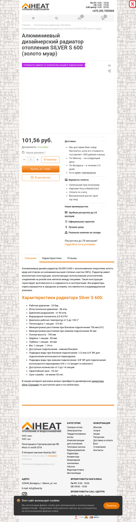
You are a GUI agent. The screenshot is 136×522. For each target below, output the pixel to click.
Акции (96, 434)
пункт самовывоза (85, 172)
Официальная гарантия (82, 221)
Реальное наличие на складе (85, 232)
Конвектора (73, 457)
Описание (30, 258)
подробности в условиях (80, 244)
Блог (95, 443)
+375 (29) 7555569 (103, 10)
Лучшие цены (76, 227)
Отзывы (72, 258)
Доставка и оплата (103, 440)
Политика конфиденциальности (38, 464)
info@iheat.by (35, 488)
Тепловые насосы (76, 447)
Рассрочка (98, 437)
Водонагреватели (76, 450)
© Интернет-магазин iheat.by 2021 (39, 452)
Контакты (98, 450)
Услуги (96, 430)
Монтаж (97, 427)
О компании (99, 447)
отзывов (52, 456)
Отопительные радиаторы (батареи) (52, 25)
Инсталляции (74, 473)
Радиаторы (73, 453)
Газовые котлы (75, 427)
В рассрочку (40, 177)
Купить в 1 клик (41, 169)
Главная (26, 25)
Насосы (71, 466)
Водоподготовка (75, 470)
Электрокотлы (74, 430)
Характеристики (52, 258)
